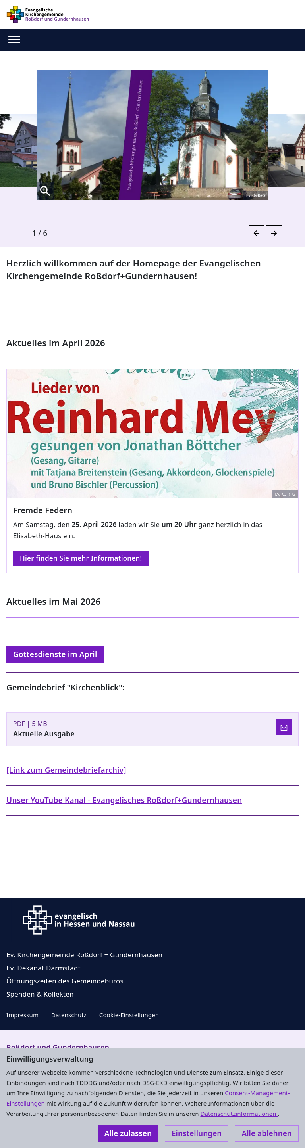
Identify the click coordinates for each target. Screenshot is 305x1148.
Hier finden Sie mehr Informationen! (81, 558)
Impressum (22, 1015)
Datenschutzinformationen (239, 1113)
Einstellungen (197, 1133)
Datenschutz (69, 1015)
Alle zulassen (128, 1133)
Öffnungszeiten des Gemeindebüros (65, 980)
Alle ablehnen (266, 1133)
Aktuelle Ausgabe (44, 733)
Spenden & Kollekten (40, 994)
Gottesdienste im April (55, 654)
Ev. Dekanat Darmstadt (43, 967)
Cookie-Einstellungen (129, 1015)
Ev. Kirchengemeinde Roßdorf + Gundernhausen (84, 954)
